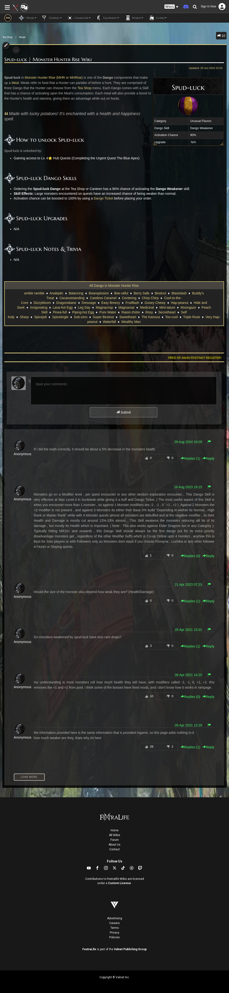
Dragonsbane (66, 303)
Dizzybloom (42, 303)
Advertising (114, 918)
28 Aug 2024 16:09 (188, 442)
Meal (15, 83)
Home (115, 830)
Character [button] (79, 18)
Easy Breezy (110, 303)
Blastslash (179, 293)
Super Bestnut (103, 317)
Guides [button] (157, 18)
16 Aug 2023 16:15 (188, 487)
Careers (114, 923)
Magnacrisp (104, 307)
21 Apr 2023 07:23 (188, 584)
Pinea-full (60, 312)
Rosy (149, 312)
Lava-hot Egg (62, 307)
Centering (129, 298)
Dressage (89, 303)
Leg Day (84, 307)
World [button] (133, 18)
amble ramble (34, 293)
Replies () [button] (190, 458)
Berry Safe (141, 293)
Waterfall (109, 322)
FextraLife (89, 949)
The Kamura (150, 317)
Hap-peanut (179, 303)
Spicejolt (40, 317)
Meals (22, 37)
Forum (114, 840)
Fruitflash (132, 303)
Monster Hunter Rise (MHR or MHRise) (54, 77)
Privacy (114, 932)
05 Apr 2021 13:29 (188, 725)
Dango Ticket (103, 198)
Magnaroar (126, 307)
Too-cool (171, 317)
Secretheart (166, 312)
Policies (114, 937)
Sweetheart (127, 317)
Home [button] (27, 18)
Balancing (76, 293)
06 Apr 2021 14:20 (188, 675)
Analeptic (56, 293)
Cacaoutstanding (72, 298)
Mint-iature (167, 307)
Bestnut (160, 293)
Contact (114, 849)
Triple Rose (191, 317)
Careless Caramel (103, 298)
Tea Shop (7, 37)
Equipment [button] (107, 18)
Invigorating (38, 307)
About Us (114, 844)
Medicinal (147, 307)
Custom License (119, 883)
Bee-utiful (121, 293)
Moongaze (188, 307)
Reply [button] (208, 458)
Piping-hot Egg (83, 312)
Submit (123, 412)
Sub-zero (80, 317)
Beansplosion (99, 293)
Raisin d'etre (131, 312)
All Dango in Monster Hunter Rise (114, 285)
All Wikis (114, 835)
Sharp (24, 317)
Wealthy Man (131, 322)
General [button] (51, 18)
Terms (114, 928)
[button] (171, 7)
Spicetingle (60, 317)
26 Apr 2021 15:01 (188, 630)
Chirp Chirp (150, 298)
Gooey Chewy (154, 303)
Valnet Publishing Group (130, 949)
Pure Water (108, 312)
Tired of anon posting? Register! (194, 358)
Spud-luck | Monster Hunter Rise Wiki (48, 59)
